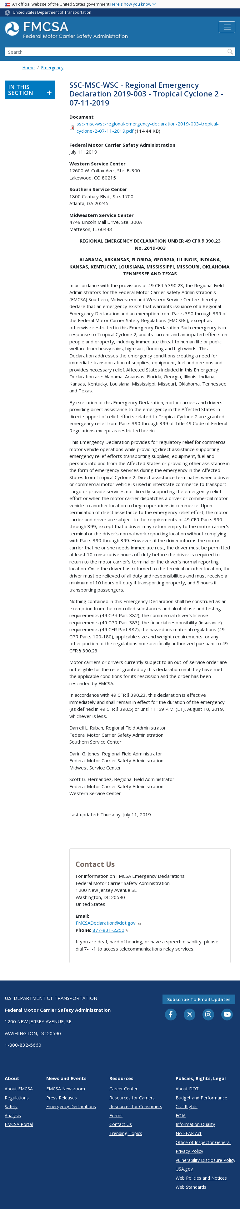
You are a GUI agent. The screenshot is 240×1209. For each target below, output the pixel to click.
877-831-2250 (110, 930)
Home (28, 68)
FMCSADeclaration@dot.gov (108, 923)
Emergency (52, 68)
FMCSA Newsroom (65, 1089)
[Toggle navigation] (227, 27)
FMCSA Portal (19, 1124)
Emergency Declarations (71, 1106)
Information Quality (195, 1124)
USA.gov (184, 1169)
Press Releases (61, 1098)
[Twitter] (190, 1014)
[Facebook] (171, 1015)
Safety (11, 1106)
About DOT (187, 1089)
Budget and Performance (201, 1098)
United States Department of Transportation (52, 12)
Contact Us (120, 1124)
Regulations (17, 1098)
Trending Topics (125, 1133)
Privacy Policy (189, 1151)
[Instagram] (208, 1015)
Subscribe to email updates (199, 999)
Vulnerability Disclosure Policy (205, 1160)
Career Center (123, 1089)
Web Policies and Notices (201, 1178)
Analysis (13, 1115)
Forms (115, 1115)
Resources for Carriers (132, 1098)
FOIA (181, 1115)
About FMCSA (19, 1089)
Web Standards (191, 1187)
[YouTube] (227, 1015)
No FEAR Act (189, 1133)
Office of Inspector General (203, 1142)
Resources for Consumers (135, 1106)
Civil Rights (187, 1106)
